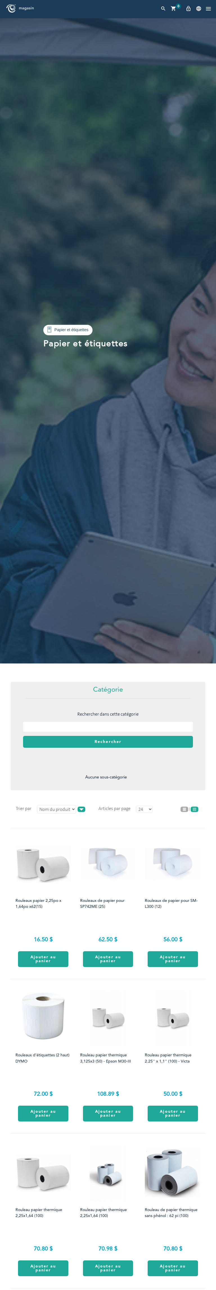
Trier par (24, 808)
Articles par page (114, 808)
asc (81, 809)
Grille (194, 809)
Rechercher (108, 742)
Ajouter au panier (43, 959)
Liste (184, 809)
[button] (208, 9)
